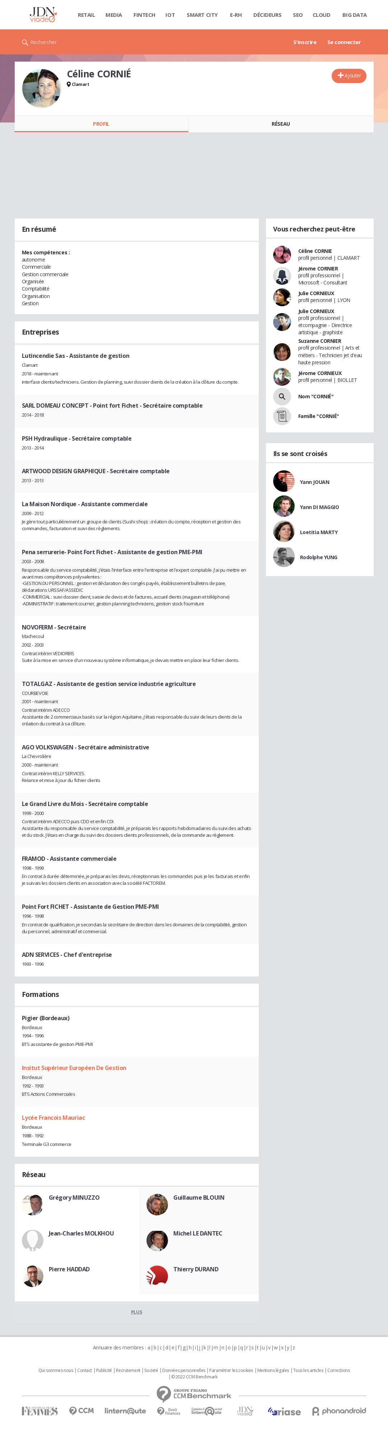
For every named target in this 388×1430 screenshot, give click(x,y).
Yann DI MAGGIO (319, 507)
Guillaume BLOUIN (198, 1197)
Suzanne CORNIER (319, 340)
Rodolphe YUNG (319, 557)
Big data (354, 14)
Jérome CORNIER (318, 268)
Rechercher (43, 41)
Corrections (338, 1370)
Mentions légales (273, 1370)
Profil (101, 123)
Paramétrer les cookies (231, 1370)
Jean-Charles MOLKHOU (81, 1233)
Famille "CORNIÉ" (318, 416)
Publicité (104, 1370)
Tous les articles (308, 1370)
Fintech (144, 14)
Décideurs (267, 14)
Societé (151, 1370)
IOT (170, 14)
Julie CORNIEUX (316, 293)
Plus (136, 1312)
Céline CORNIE (315, 251)
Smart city (202, 14)
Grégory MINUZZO (74, 1197)
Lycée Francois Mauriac (53, 1118)
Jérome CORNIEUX (320, 373)
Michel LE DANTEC (197, 1233)
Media (114, 14)
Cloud (322, 14)
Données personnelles (183, 1370)
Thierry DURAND (195, 1269)
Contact (84, 1370)
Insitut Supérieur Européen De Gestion (74, 1068)
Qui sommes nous (55, 1370)
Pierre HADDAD (69, 1269)
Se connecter (344, 41)
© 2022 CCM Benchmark (194, 1376)
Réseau (281, 123)
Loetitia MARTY (319, 532)
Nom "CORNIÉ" (316, 396)
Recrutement (128, 1370)
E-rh (236, 14)
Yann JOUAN (314, 482)
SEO (298, 14)
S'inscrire (305, 41)
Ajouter (353, 75)
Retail (86, 14)
